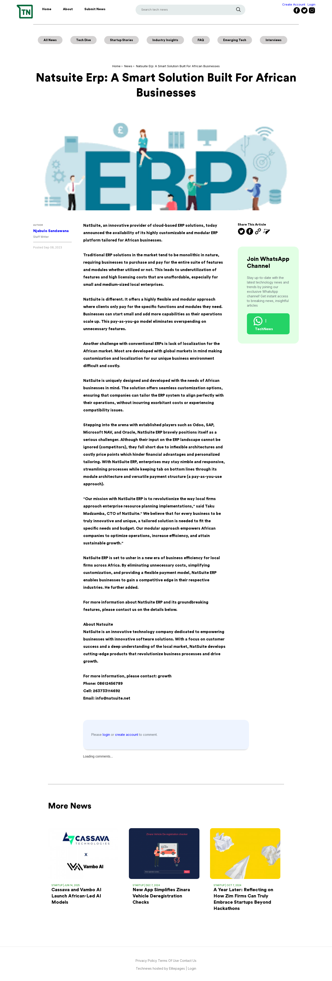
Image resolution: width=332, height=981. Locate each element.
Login (311, 4)
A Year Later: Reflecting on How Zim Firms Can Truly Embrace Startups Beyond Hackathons (243, 899)
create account (127, 735)
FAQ (201, 40)
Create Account (293, 4)
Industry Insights (165, 40)
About (68, 9)
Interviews (274, 40)
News (128, 66)
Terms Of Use (169, 961)
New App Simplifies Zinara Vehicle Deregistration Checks (161, 896)
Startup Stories (121, 40)
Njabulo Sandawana (51, 231)
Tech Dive (83, 40)
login (107, 735)
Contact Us (188, 961)
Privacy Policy (146, 961)
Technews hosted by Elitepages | (162, 968)
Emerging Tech (234, 40)
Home (46, 9)
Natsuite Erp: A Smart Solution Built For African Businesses (178, 66)
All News (50, 40)
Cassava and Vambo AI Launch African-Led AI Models (76, 896)
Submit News (94, 9)
